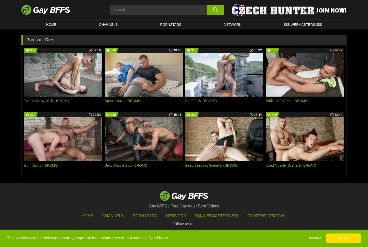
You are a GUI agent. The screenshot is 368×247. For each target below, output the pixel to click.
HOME (51, 25)
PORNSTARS (170, 25)
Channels (113, 216)
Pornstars (145, 216)
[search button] (215, 10)
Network (233, 25)
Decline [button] (315, 238)
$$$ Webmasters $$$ (303, 25)
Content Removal (267, 216)
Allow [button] (343, 238)
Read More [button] (158, 238)
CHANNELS (108, 25)
